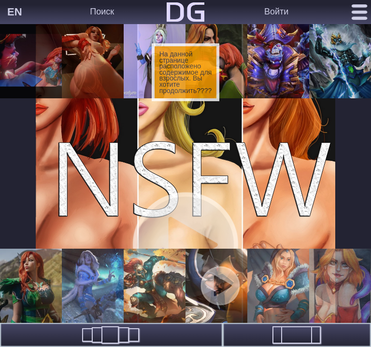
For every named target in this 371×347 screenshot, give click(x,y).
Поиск (102, 11)
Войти (276, 11)
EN (14, 12)
